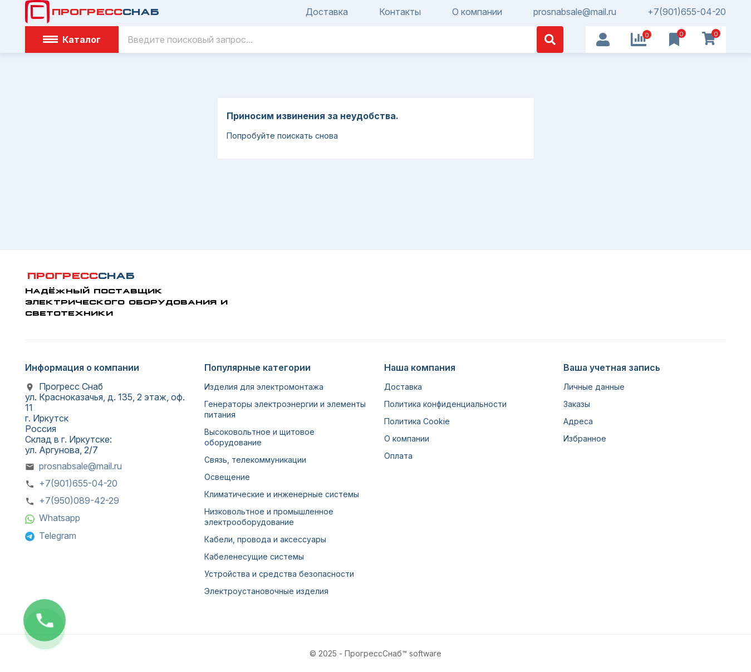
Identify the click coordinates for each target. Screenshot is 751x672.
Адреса (578, 421)
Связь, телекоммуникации (255, 459)
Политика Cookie (417, 421)
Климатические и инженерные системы (281, 494)
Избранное (584, 438)
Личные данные (594, 386)
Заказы (576, 404)
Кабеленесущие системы (254, 556)
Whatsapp (59, 517)
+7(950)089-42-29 (79, 500)
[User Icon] (603, 39)
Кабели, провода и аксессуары (265, 539)
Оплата (398, 455)
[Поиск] (341, 39)
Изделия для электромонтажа (263, 386)
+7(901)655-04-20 (686, 12)
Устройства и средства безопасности (279, 573)
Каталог (72, 39)
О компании (477, 12)
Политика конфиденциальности (445, 404)
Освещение (227, 477)
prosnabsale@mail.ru (574, 12)
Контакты (400, 12)
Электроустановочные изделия (266, 591)
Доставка (327, 12)
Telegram (57, 535)
